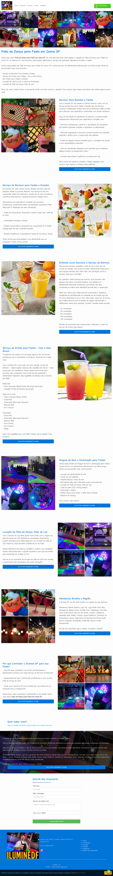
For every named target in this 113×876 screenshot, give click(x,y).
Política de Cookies (80, 873)
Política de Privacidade (90, 850)
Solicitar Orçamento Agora (85, 169)
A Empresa (22, 5)
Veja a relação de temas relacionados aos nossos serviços (30, 725)
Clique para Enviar (56, 821)
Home (16, 5)
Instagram (43, 5)
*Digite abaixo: (39, 813)
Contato (36, 5)
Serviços (29, 5)
